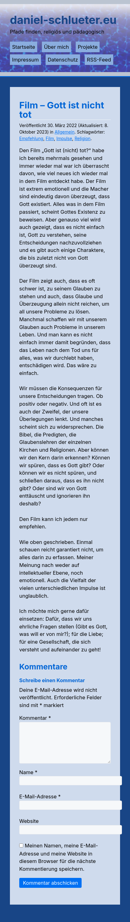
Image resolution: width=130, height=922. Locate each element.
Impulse (64, 138)
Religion (82, 138)
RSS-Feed (99, 60)
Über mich (56, 47)
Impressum (25, 60)
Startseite (23, 47)
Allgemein (64, 132)
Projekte (88, 47)
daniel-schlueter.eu (63, 20)
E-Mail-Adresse (40, 804)
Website (29, 828)
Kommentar (35, 718)
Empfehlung (31, 138)
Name (28, 780)
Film (50, 138)
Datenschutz (63, 60)
